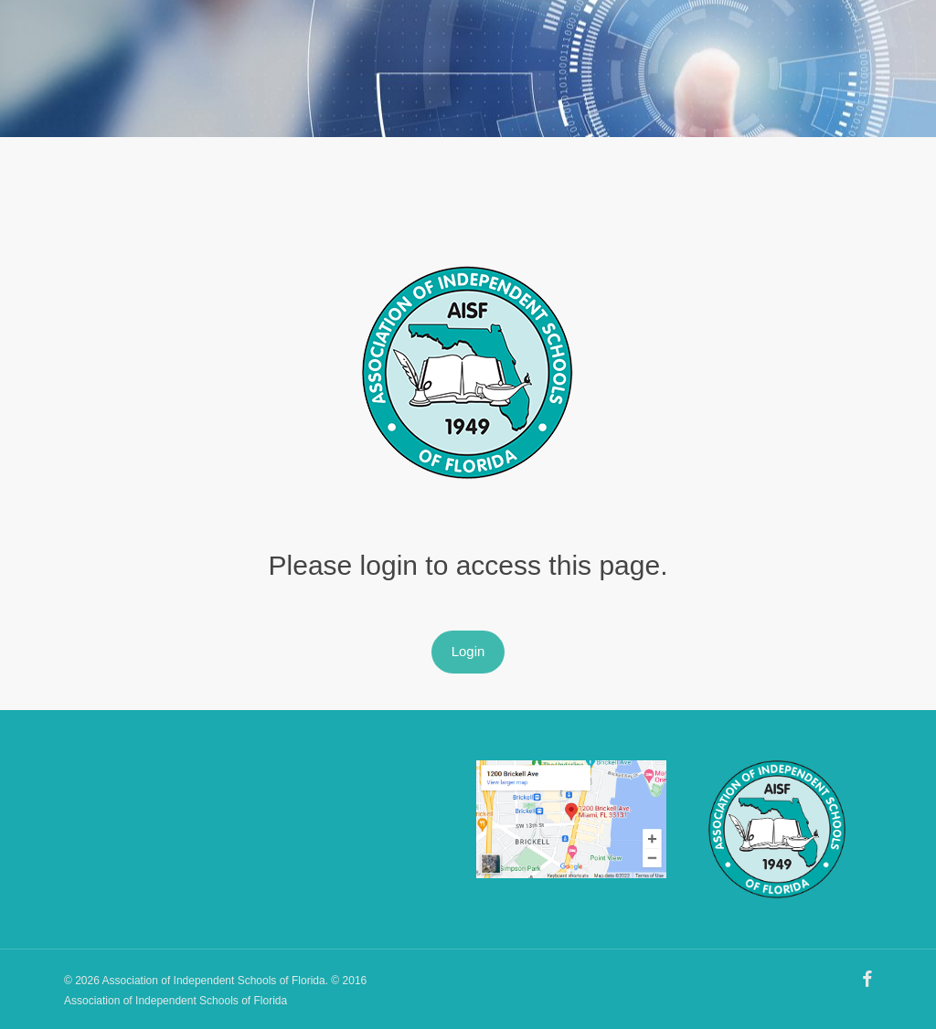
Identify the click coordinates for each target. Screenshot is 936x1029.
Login (468, 651)
